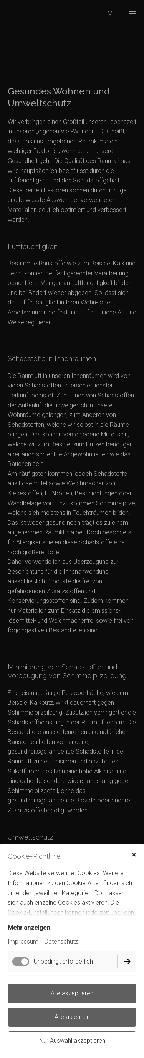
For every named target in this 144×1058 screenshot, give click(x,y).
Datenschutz (61, 941)
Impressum (23, 941)
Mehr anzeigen (29, 927)
